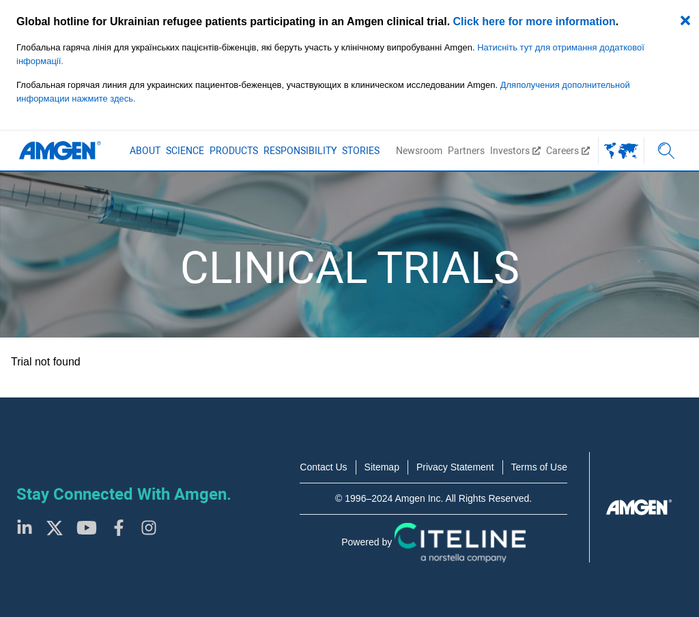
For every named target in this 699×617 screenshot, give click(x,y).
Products (234, 150)
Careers (568, 150)
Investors (515, 150)
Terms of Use (539, 467)
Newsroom (419, 150)
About (145, 150)
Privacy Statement (455, 467)
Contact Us (323, 467)
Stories (361, 150)
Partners (466, 150)
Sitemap (382, 467)
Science (185, 150)
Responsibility (300, 150)
